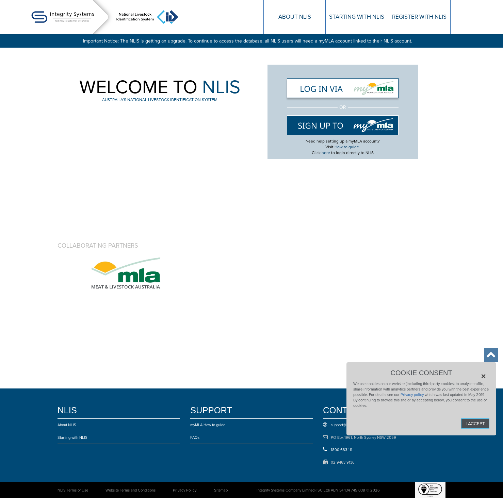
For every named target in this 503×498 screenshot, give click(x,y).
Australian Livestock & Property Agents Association (206, 354)
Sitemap (221, 490)
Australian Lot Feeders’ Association (126, 354)
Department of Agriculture (287, 272)
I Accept (475, 423)
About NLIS (67, 425)
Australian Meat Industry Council (367, 313)
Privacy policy (412, 394)
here (326, 153)
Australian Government (126, 272)
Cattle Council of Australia (126, 313)
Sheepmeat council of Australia (206, 313)
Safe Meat (367, 272)
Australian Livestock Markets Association (287, 354)
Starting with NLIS (72, 437)
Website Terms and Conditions (131, 490)
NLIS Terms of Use (73, 490)
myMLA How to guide (207, 425)
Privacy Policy (184, 490)
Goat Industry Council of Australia (287, 313)
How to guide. (347, 147)
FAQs (194, 437)
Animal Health (206, 272)
